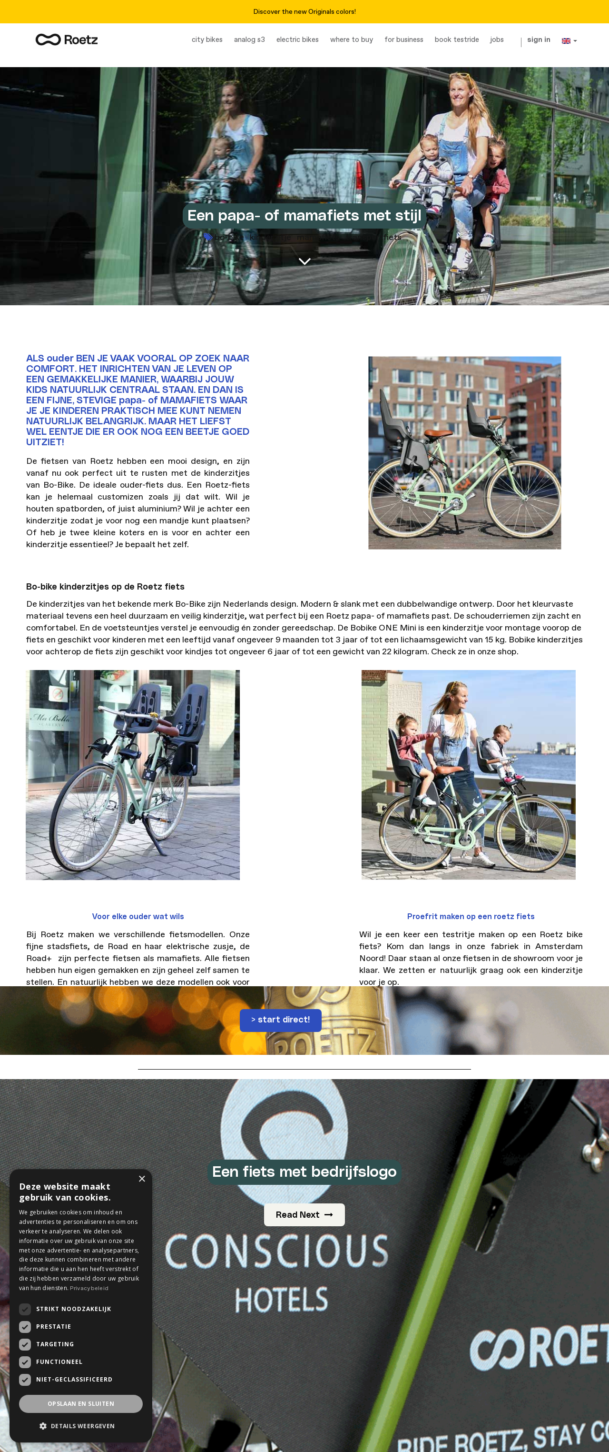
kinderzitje (270, 237)
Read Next (304, 1215)
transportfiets (373, 237)
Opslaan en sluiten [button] (81, 1404)
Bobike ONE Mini (383, 627)
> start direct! (280, 1020)
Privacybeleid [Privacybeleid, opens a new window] (89, 1288)
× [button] (141, 1179)
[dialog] (81, 1305)
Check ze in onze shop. (475, 651)
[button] (81, 1426)
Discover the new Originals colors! (304, 12)
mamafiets (318, 237)
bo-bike (229, 237)
